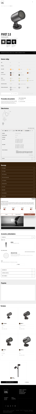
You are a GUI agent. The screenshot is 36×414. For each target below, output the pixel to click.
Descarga (10, 52)
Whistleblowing (31, 410)
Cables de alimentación (4, 87)
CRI (1, 62)
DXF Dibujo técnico (4, 183)
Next (20, 302)
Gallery (13, 52)
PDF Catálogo (3, 171)
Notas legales (17, 410)
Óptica (2, 78)
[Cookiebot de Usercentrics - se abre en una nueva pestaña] (31, 198)
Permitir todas (29, 214)
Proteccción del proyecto (22, 392)
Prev (16, 302)
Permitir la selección (17, 214)
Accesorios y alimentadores (18, 52)
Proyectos (23, 52)
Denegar (6, 214)
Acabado (2, 72)
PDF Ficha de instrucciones (5, 177)
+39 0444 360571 (13, 398)
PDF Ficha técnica (4, 174)
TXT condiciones (4, 180)
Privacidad (21, 410)
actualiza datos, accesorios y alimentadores (27, 93)
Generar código (3, 52)
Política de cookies (25, 410)
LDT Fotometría (4, 196)
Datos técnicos (7, 52)
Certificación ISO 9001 (22, 393)
